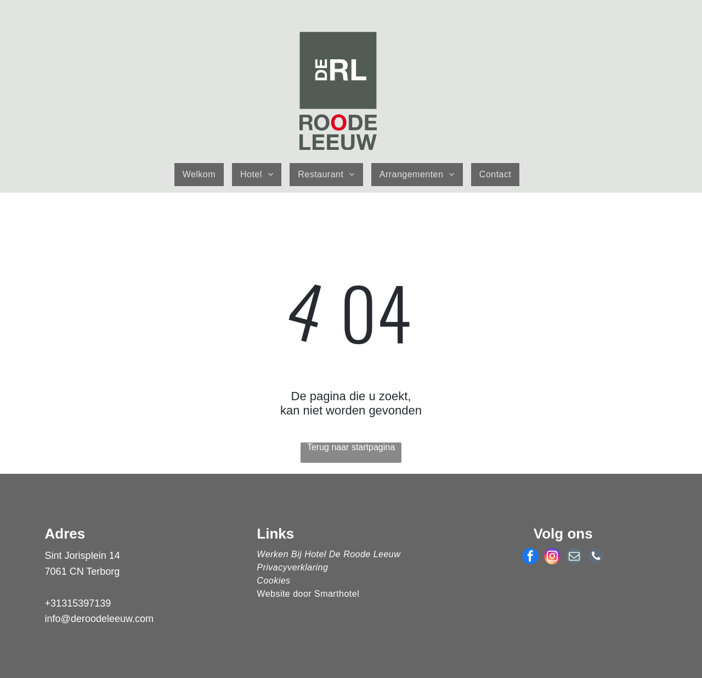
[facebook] (530, 557)
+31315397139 (78, 603)
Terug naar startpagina (351, 447)
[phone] (596, 557)
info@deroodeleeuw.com (99, 618)
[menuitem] (203, 174)
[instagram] (552, 557)
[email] (574, 557)
